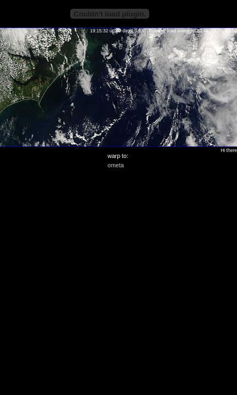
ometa (116, 165)
